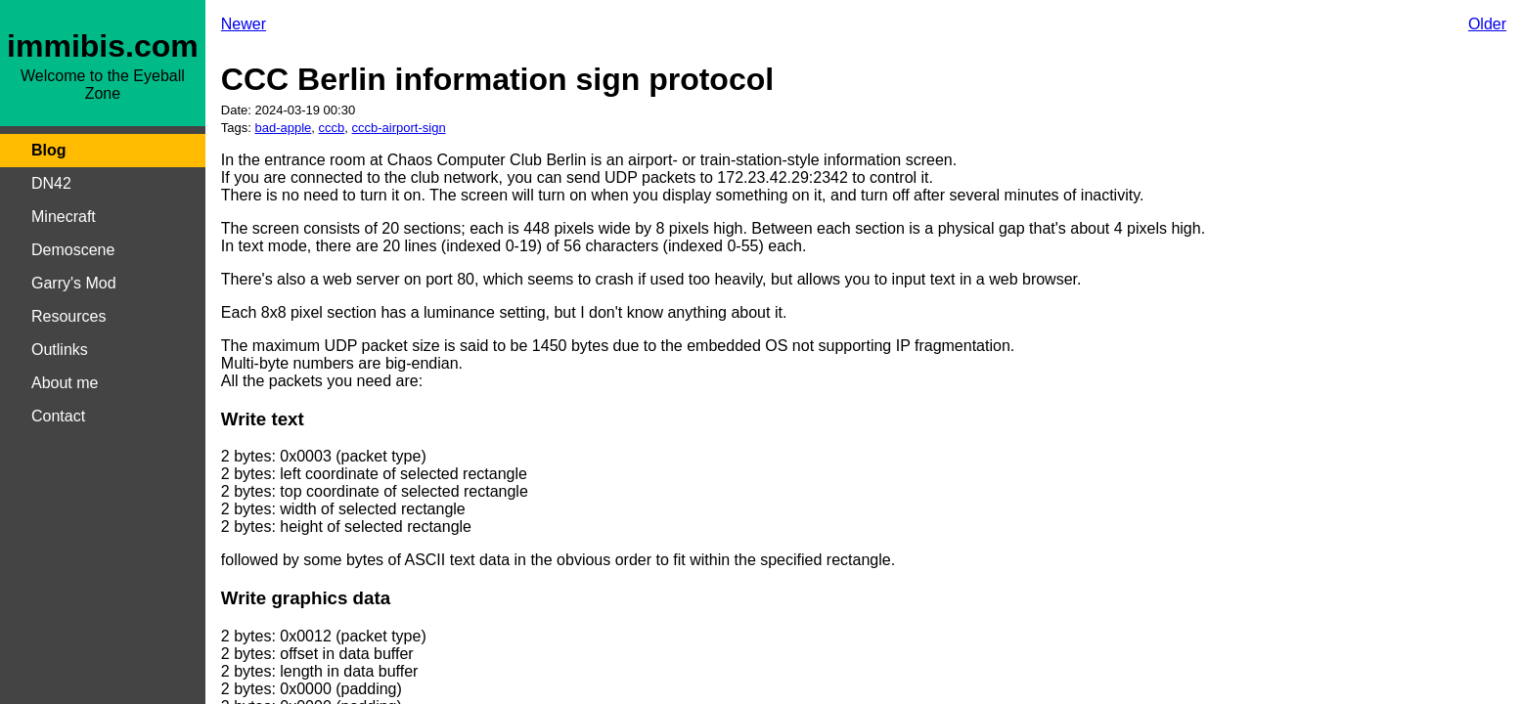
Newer (243, 24)
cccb (332, 127)
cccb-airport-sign (399, 127)
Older (1487, 24)
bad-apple (283, 127)
